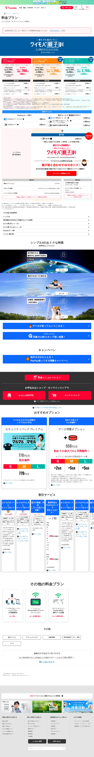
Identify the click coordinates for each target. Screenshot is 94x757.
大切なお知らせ (55, 30)
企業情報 (53, 705)
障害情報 (30, 718)
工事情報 (30, 720)
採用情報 (53, 718)
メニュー (87, 9)
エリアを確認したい (7, 713)
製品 (24, 7)
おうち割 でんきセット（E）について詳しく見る (66, 545)
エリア (12, 627)
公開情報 (53, 710)
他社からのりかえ (6, 707)
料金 (20, 7)
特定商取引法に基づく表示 (41, 744)
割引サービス (12, 621)
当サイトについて (13, 743)
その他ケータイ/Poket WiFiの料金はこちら (47, 408)
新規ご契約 (5, 705)
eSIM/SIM (30, 7)
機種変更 (30, 715)
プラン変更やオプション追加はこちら (47, 401)
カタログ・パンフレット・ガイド (83, 707)
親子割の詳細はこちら (48, 52)
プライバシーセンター (71, 743)
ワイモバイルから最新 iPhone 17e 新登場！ (47, 680)
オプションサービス (32, 621)
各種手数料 (51, 621)
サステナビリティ (55, 715)
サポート (43, 7)
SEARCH (64, 732)
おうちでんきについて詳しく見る (61, 542)
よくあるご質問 (37, 725)
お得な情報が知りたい (7, 718)
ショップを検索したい (7, 715)
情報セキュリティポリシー (56, 743)
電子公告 (53, 713)
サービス (37, 7)
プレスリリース (55, 707)
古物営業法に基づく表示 (54, 744)
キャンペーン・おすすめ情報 (82, 705)
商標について (21, 743)
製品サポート (31, 713)
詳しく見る (8, 483)
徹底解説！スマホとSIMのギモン (83, 710)
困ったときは (31, 707)
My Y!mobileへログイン (34, 705)
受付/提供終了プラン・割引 (72, 621)
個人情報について (42, 743)
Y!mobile (11, 8)
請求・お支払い (6, 710)
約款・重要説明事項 (32, 743)
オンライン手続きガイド (34, 710)
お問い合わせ (57, 725)
